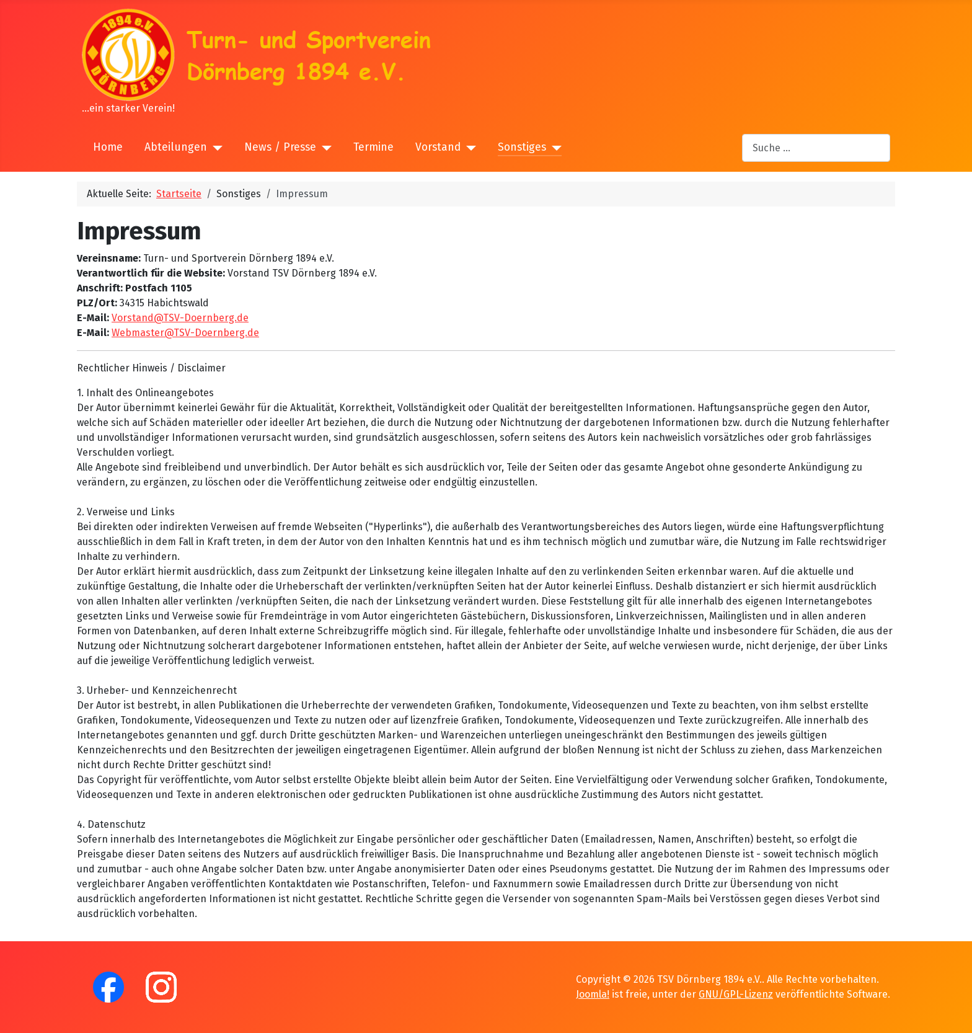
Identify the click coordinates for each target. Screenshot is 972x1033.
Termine (373, 147)
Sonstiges (522, 147)
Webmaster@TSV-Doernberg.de (185, 333)
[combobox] (816, 148)
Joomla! (592, 994)
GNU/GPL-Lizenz (736, 994)
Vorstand (438, 147)
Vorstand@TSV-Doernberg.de (180, 318)
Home (108, 147)
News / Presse (280, 147)
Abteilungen (175, 147)
